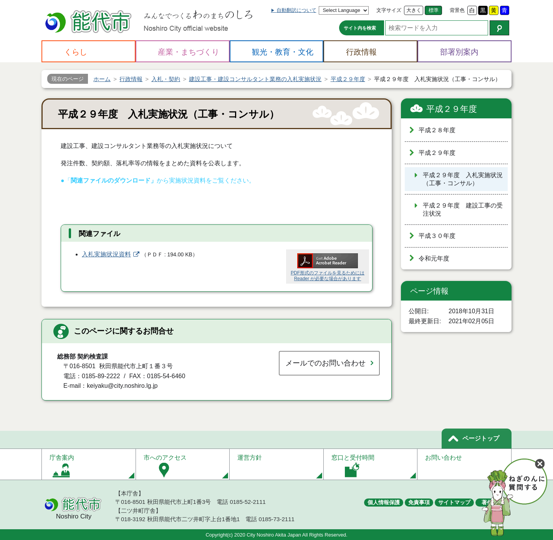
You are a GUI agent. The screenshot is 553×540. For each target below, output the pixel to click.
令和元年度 (434, 258)
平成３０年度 (437, 236)
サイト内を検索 (360, 28)
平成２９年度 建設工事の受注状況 (463, 209)
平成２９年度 (451, 109)
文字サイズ (388, 10)
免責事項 (419, 502)
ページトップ (480, 438)
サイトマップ (454, 502)
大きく (413, 10)
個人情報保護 (384, 502)
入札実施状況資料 (106, 254)
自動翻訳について (296, 10)
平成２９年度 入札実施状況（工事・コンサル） (463, 179)
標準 (434, 10)
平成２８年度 (437, 130)
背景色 (457, 10)
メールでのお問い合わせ (325, 363)
